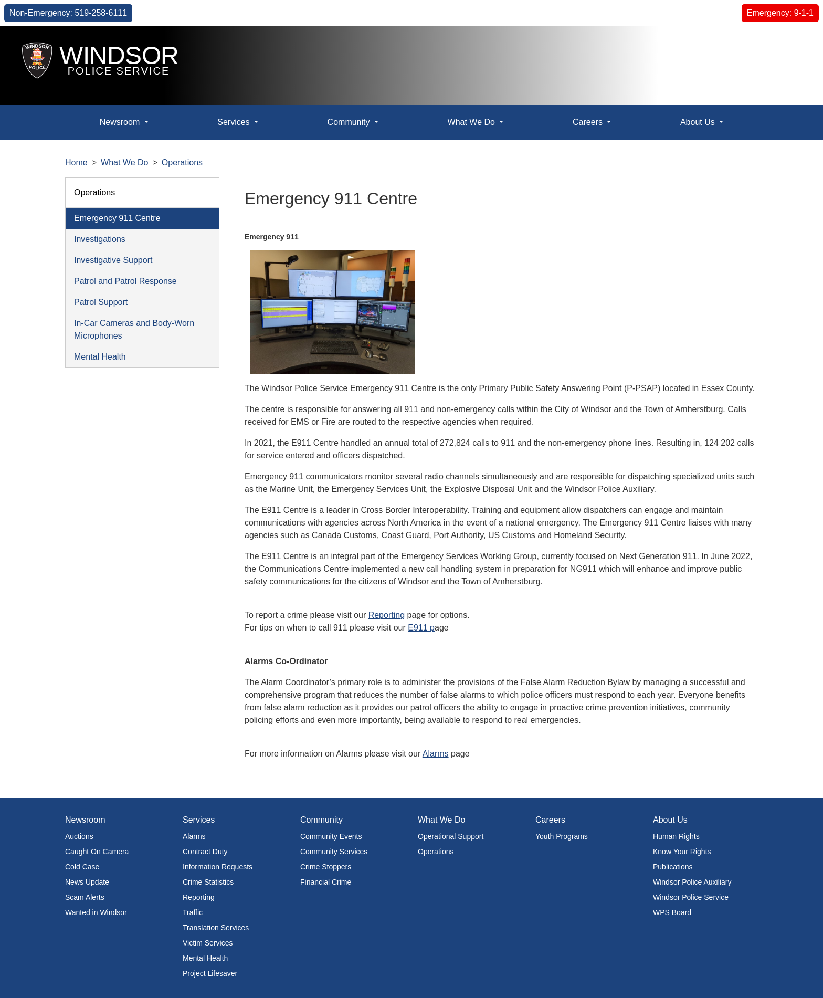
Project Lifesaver (210, 973)
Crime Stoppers (325, 867)
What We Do (124, 162)
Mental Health (100, 356)
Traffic (193, 912)
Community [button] (350, 122)
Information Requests (217, 867)
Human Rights (676, 836)
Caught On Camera (97, 851)
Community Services (333, 851)
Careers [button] (589, 122)
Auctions (79, 836)
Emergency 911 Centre (117, 218)
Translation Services (216, 927)
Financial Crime (325, 882)
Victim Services (208, 943)
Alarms (436, 753)
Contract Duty (205, 851)
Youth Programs (561, 836)
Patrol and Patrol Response (125, 281)
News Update (87, 882)
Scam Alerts (84, 897)
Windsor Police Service (691, 897)
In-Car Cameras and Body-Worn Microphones (134, 329)
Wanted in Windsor (96, 912)
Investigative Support (113, 260)
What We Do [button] (473, 122)
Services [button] (234, 122)
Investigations (99, 239)
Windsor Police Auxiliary (692, 882)
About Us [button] (698, 122)
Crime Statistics (208, 882)
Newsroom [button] (121, 122)
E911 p (421, 627)
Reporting (386, 615)
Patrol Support (101, 302)
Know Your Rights (682, 851)
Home (76, 162)
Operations (182, 162)
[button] (789, 51)
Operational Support (450, 836)
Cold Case (82, 867)
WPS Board (672, 912)
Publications (673, 867)
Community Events (331, 836)
